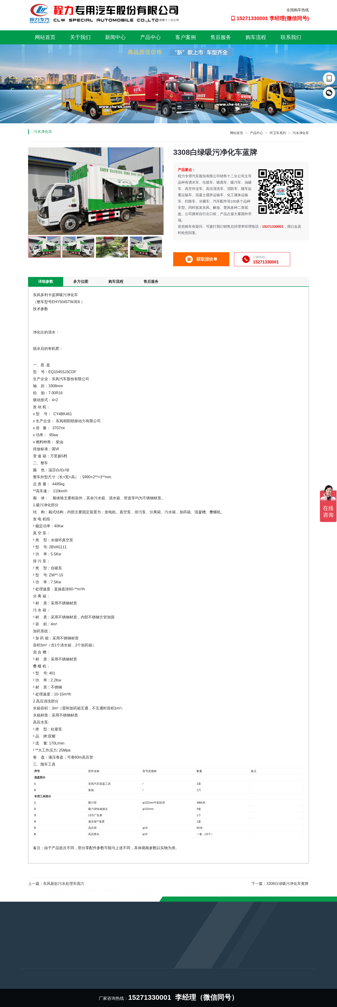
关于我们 (80, 37)
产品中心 (150, 37)
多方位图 (80, 282)
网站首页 (45, 37)
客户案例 (185, 37)
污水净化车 (301, 133)
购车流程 (255, 37)
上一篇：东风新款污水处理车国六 (56, 884)
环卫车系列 (278, 133)
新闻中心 (115, 37)
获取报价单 (201, 259)
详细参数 (45, 282)
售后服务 (220, 37)
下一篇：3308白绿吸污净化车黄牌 (279, 884)
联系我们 (291, 37)
